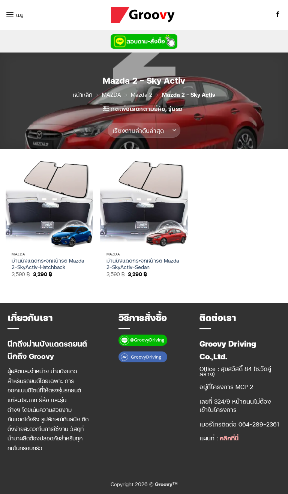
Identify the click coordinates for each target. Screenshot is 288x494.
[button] (15, 15)
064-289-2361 (258, 424)
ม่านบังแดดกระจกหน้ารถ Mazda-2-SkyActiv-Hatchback (49, 263)
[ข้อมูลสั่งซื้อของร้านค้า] (144, 130)
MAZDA (111, 94)
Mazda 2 (141, 94)
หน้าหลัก (82, 94)
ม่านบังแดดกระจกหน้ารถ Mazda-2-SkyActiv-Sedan (144, 263)
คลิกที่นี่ (229, 438)
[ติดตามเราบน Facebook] (277, 15)
